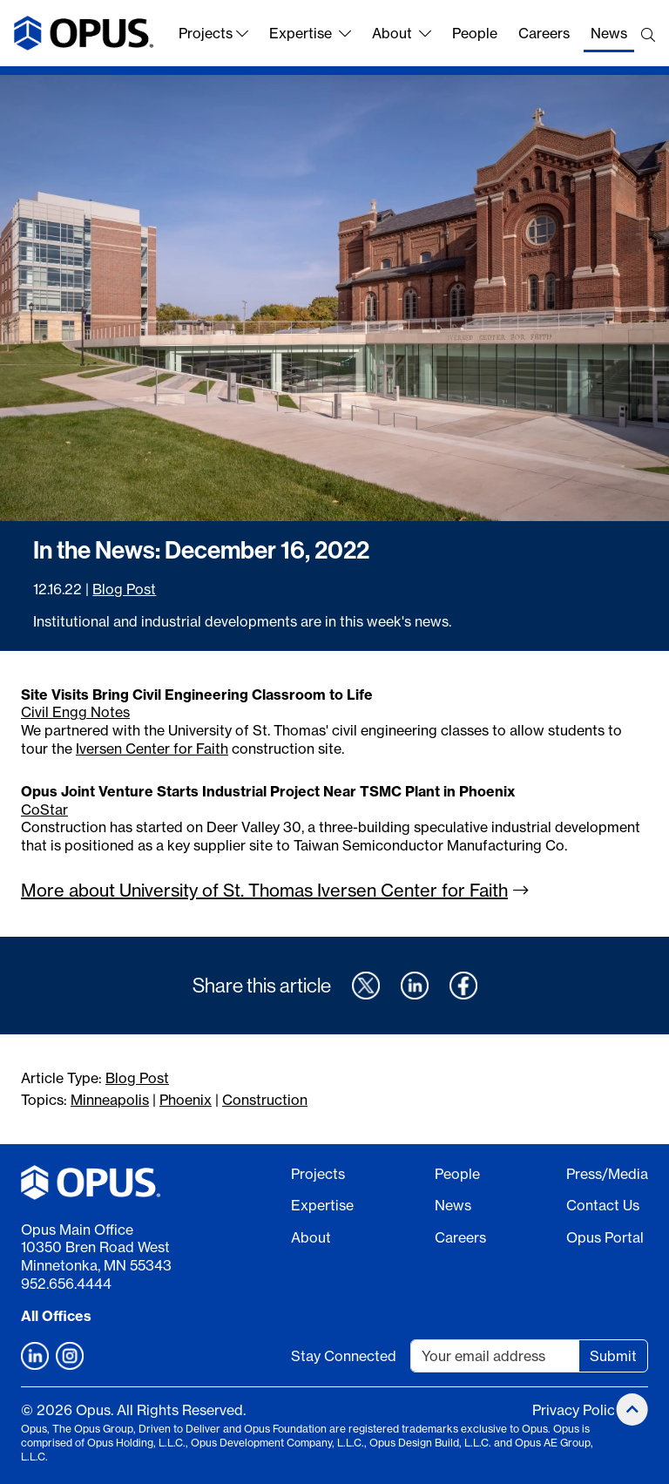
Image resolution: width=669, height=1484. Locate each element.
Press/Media (607, 1173)
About (401, 33)
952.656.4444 (66, 1283)
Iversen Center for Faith (152, 748)
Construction (264, 1099)
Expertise (310, 33)
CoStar (44, 809)
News (609, 33)
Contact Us (602, 1205)
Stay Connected (343, 1356)
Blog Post (124, 589)
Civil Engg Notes (75, 712)
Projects (213, 33)
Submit (613, 1356)
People (474, 33)
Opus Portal (605, 1237)
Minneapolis (110, 1099)
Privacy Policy (577, 1410)
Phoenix (185, 1099)
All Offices (56, 1316)
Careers (544, 33)
